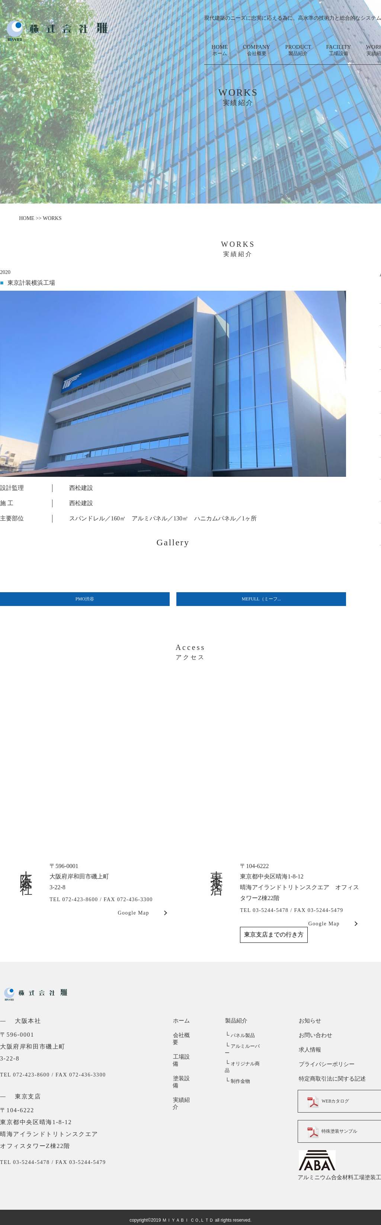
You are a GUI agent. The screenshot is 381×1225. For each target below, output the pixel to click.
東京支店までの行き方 (274, 934)
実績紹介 (184, 1079)
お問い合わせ (314, 1035)
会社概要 (184, 1035)
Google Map (133, 913)
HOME (220, 50)
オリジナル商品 (244, 1057)
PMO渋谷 (85, 599)
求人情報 (309, 1050)
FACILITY (338, 50)
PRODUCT (298, 50)
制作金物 (237, 1068)
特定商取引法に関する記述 (331, 1079)
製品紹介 (236, 1021)
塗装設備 (184, 1064)
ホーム (181, 1021)
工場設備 (184, 1050)
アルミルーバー (244, 1046)
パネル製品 (239, 1035)
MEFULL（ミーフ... (261, 599)
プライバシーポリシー (325, 1064)
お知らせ (309, 1021)
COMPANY (256, 50)
